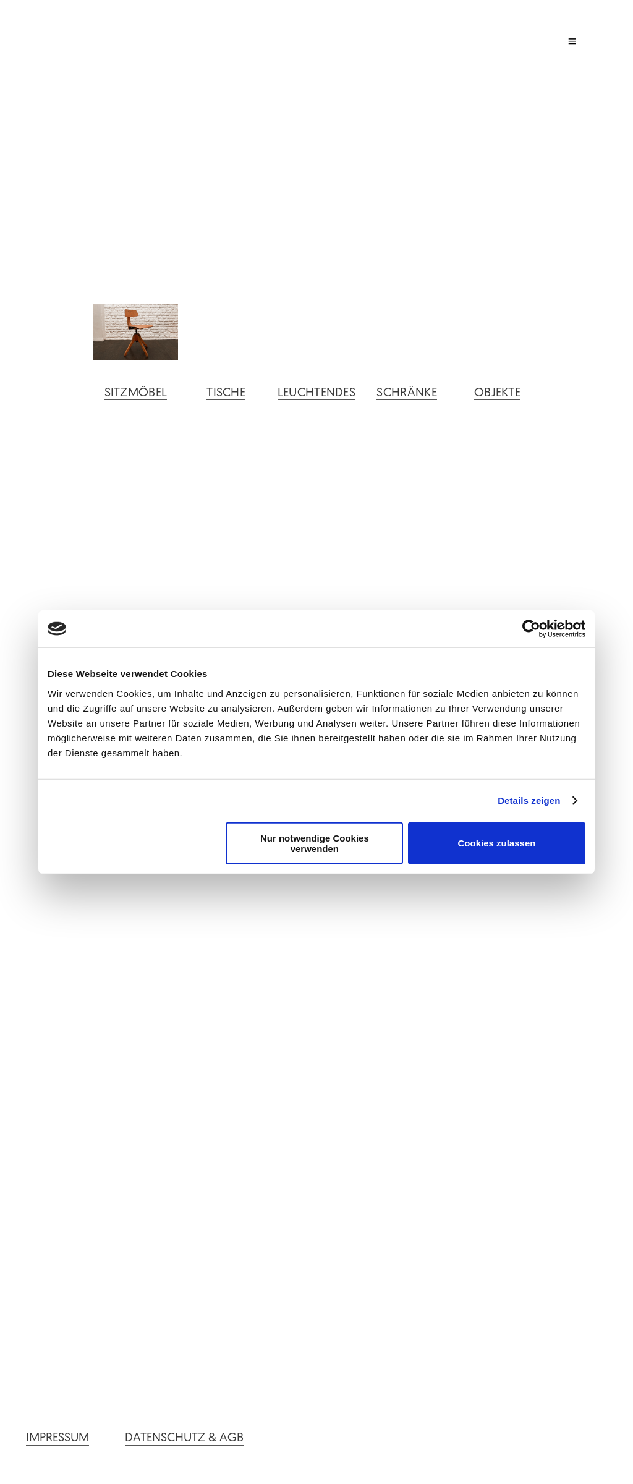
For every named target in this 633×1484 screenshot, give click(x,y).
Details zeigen (529, 800)
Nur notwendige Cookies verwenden (314, 842)
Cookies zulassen (497, 843)
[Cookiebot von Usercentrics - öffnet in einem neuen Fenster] (531, 629)
